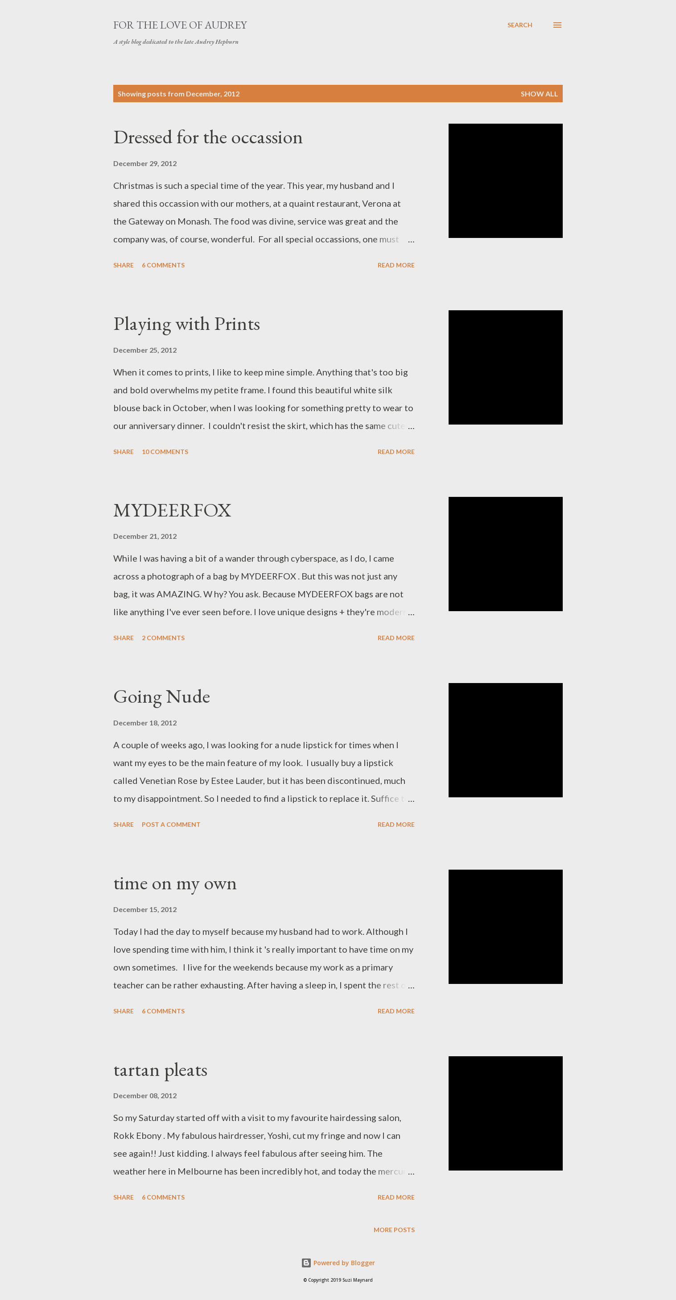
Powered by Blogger (338, 1262)
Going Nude (161, 695)
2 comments (163, 638)
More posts (394, 1229)
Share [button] (123, 265)
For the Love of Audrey (180, 25)
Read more (396, 265)
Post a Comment (171, 824)
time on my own (175, 882)
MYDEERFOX (172, 509)
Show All (539, 93)
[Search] (519, 25)
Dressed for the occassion (208, 136)
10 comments (165, 451)
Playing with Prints (186, 323)
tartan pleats (160, 1069)
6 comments (163, 265)
